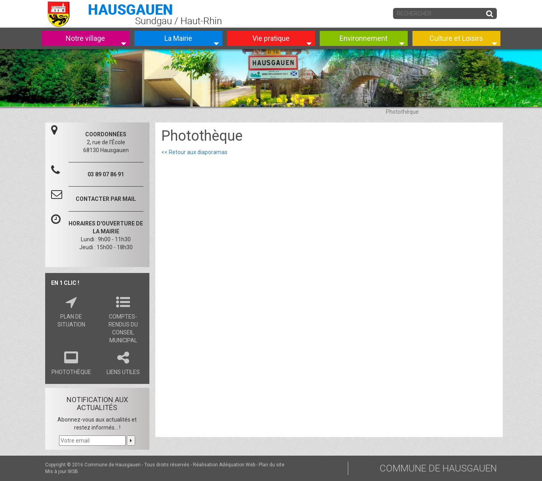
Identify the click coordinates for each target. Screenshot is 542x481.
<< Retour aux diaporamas (194, 152)
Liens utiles (123, 361)
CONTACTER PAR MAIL (106, 199)
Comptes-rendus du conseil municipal (123, 318)
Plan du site (271, 465)
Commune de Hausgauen (112, 465)
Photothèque (71, 361)
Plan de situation (71, 310)
